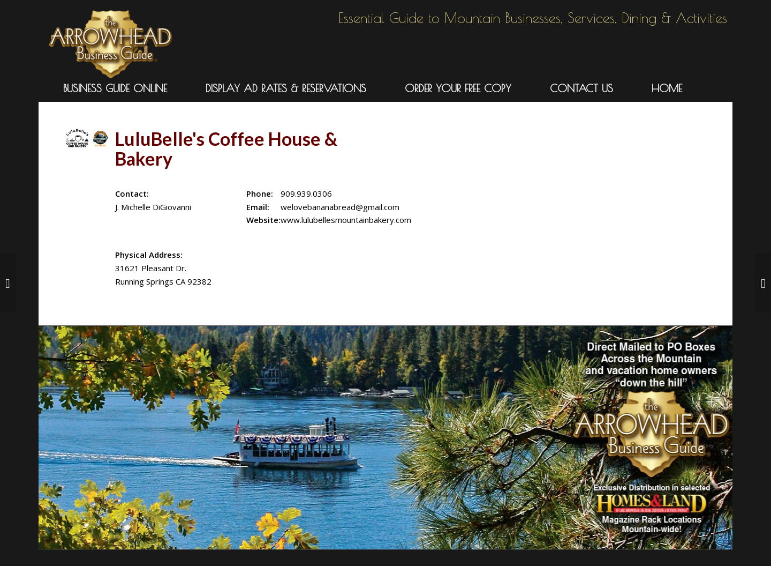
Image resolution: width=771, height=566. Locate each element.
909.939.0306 (306, 193)
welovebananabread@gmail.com (340, 207)
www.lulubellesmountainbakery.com (346, 219)
